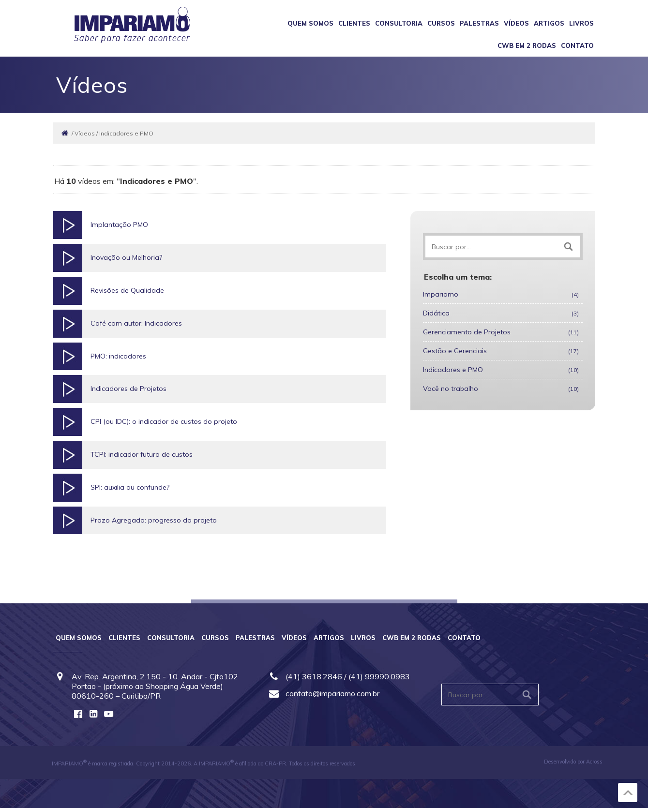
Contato (577, 45)
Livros (581, 23)
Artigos (549, 23)
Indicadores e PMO (500, 369)
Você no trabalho (500, 388)
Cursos (441, 23)
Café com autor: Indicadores (136, 323)
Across (594, 761)
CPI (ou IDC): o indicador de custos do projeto (163, 421)
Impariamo (500, 294)
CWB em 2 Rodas (526, 45)
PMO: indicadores (118, 356)
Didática (500, 313)
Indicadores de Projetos (128, 388)
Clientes (354, 23)
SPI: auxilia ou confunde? (129, 487)
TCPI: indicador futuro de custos (141, 454)
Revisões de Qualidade (127, 290)
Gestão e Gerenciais (500, 350)
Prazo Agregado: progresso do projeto (153, 520)
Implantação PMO (119, 224)
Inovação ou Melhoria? (126, 257)
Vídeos (516, 23)
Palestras (479, 23)
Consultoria (398, 23)
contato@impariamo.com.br (332, 693)
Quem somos (310, 23)
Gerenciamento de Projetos (500, 332)
